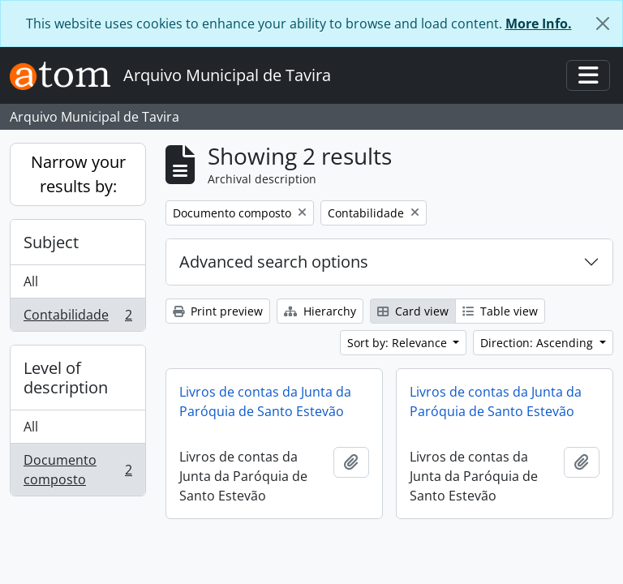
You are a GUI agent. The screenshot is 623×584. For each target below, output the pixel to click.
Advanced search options (273, 262)
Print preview (218, 311)
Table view (500, 311)
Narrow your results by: (78, 174)
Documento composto (77, 469)
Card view (413, 311)
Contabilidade (77, 318)
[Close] (602, 23)
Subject (51, 242)
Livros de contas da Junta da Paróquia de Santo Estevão (265, 401)
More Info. (538, 23)
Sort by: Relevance (398, 342)
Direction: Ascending (538, 342)
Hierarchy (320, 311)
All (31, 281)
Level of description (66, 377)
